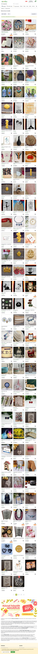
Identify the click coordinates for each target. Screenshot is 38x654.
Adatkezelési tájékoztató (14, 650)
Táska (24, 6)
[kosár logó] (35, 1)
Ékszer (21, 6)
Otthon (33, 6)
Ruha (27, 6)
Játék (30, 6)
